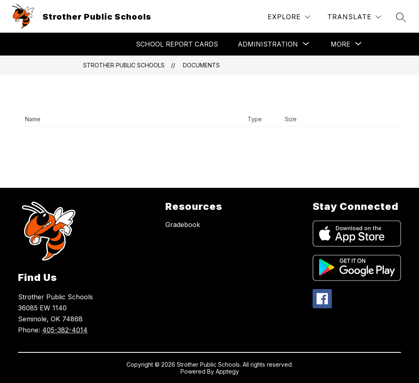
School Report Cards (177, 44)
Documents (201, 65)
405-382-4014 (65, 330)
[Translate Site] (354, 17)
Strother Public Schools (123, 65)
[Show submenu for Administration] (268, 44)
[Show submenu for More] (340, 44)
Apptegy (227, 371)
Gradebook (182, 224)
